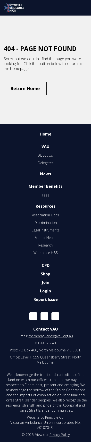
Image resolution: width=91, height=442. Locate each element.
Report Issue (45, 299)
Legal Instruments (45, 230)
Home (45, 134)
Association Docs (45, 215)
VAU (45, 146)
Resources (45, 206)
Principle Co (54, 417)
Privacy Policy (60, 434)
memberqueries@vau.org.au (51, 336)
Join (45, 282)
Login (45, 291)
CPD (46, 265)
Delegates (45, 163)
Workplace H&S (45, 252)
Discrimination (45, 222)
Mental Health (46, 237)
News (45, 174)
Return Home (25, 88)
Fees (45, 195)
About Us (45, 155)
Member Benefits (45, 186)
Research (45, 245)
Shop (45, 274)
